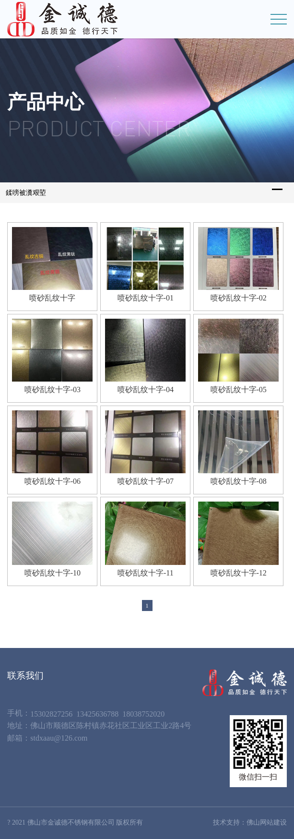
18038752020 (143, 714)
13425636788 (97, 714)
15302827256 (51, 714)
